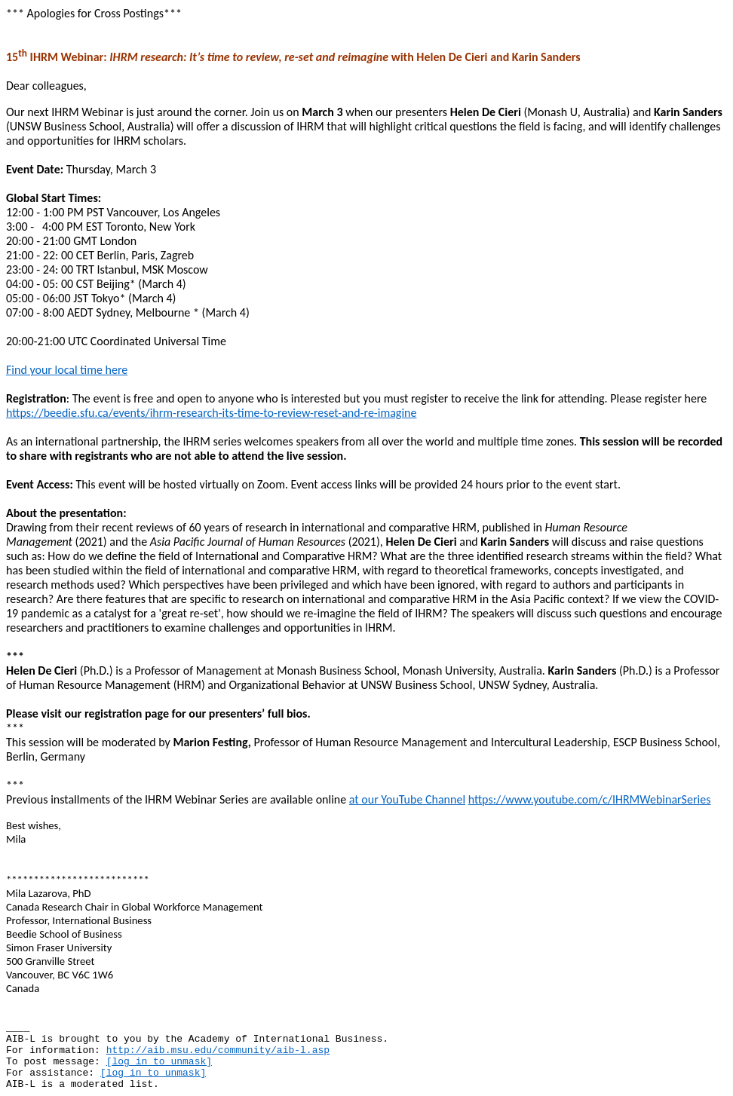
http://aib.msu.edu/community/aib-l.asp (218, 1050)
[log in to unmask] (159, 1061)
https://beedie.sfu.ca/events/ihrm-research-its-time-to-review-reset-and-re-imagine (211, 413)
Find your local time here (66, 370)
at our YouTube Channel (407, 799)
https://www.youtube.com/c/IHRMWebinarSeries (589, 799)
